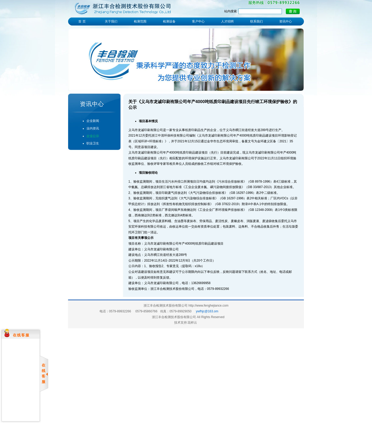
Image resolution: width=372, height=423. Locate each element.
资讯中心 (285, 21)
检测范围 (140, 21)
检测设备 (169, 21)
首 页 (81, 21)
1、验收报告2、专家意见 (161, 266)
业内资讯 (92, 128)
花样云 (192, 322)
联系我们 (256, 21)
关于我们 (111, 21)
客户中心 (198, 21)
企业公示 (92, 136)
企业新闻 (92, 121)
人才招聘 (227, 21)
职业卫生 (92, 143)
